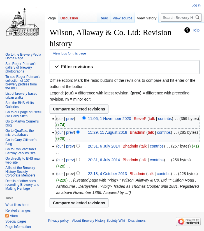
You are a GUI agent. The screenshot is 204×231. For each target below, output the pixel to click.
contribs (165, 118)
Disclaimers (136, 221)
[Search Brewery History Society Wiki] (181, 17)
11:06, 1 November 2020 (109, 118)
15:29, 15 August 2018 (107, 132)
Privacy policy (58, 221)
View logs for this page (69, 53)
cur (60, 132)
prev (70, 118)
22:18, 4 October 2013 (107, 173)
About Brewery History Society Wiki (98, 221)
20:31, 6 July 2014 (104, 146)
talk (152, 118)
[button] (124, 67)
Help (195, 30)
